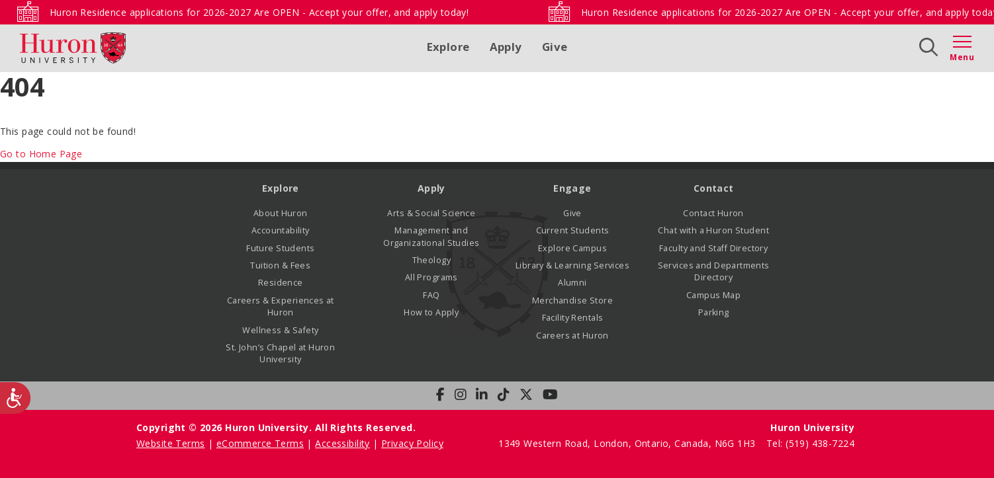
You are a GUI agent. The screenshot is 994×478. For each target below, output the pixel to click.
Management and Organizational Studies (431, 236)
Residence (280, 282)
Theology (431, 260)
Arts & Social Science (431, 213)
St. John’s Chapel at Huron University (280, 353)
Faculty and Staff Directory (713, 248)
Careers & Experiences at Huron (280, 306)
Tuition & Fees (280, 265)
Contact (714, 188)
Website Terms (170, 443)
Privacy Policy (412, 443)
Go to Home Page (41, 153)
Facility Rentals (573, 317)
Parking (713, 312)
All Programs (431, 277)
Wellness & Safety (280, 330)
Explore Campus (572, 248)
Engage (572, 188)
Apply (506, 46)
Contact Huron (713, 213)
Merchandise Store (572, 300)
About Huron (280, 213)
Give (555, 46)
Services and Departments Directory (714, 271)
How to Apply (431, 312)
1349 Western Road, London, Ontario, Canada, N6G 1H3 (628, 443)
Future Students (280, 248)
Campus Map (713, 295)
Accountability (280, 230)
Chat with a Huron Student (713, 230)
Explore (448, 46)
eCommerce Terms (260, 443)
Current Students (573, 230)
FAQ (431, 295)
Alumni (572, 282)
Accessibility (342, 443)
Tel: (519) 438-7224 (810, 443)
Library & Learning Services (572, 265)
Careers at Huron (572, 335)
